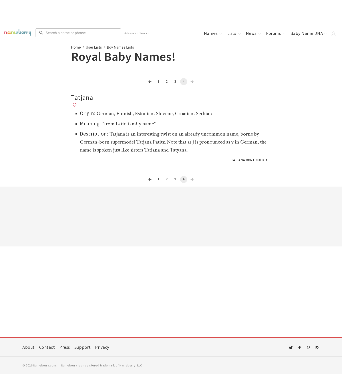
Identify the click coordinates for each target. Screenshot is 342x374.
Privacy (102, 347)
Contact (47, 347)
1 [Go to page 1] (158, 81)
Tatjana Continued (250, 160)
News (254, 33)
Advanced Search (136, 33)
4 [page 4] (184, 81)
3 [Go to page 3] (175, 81)
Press (64, 347)
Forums (276, 33)
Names (213, 33)
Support (82, 347)
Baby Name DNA (309, 33)
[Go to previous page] (149, 81)
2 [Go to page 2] (167, 81)
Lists (234, 33)
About (28, 347)
